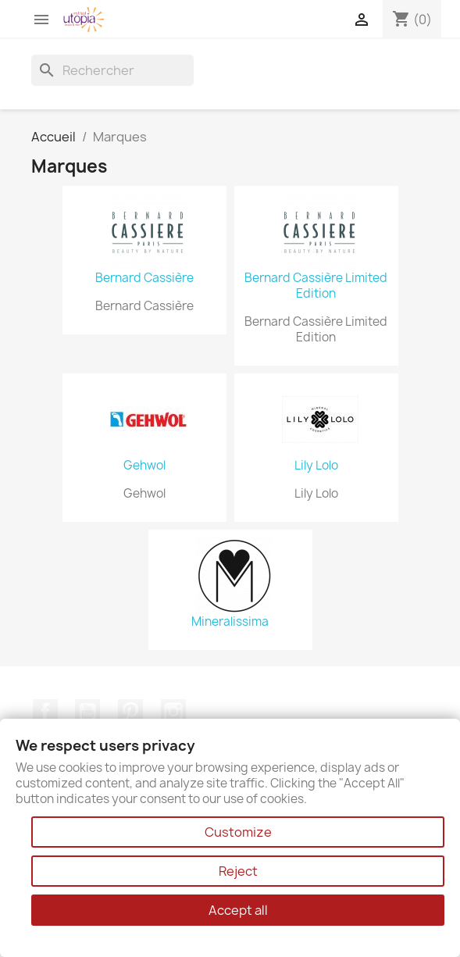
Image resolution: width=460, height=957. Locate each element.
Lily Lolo (316, 465)
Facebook (45, 711)
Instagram (173, 711)
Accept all (238, 910)
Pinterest (130, 711)
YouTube (87, 711)
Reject (238, 871)
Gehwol (144, 465)
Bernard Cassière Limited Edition (315, 286)
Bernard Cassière (144, 278)
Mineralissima (230, 622)
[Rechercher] (112, 70)
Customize (238, 832)
